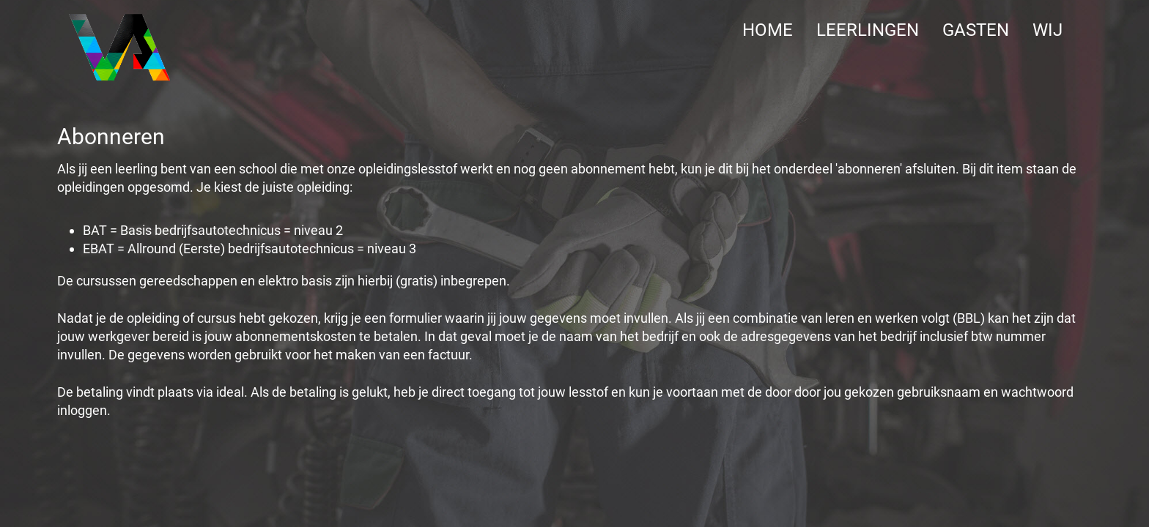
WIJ (1047, 30)
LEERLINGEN (867, 30)
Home (767, 30)
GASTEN (975, 30)
